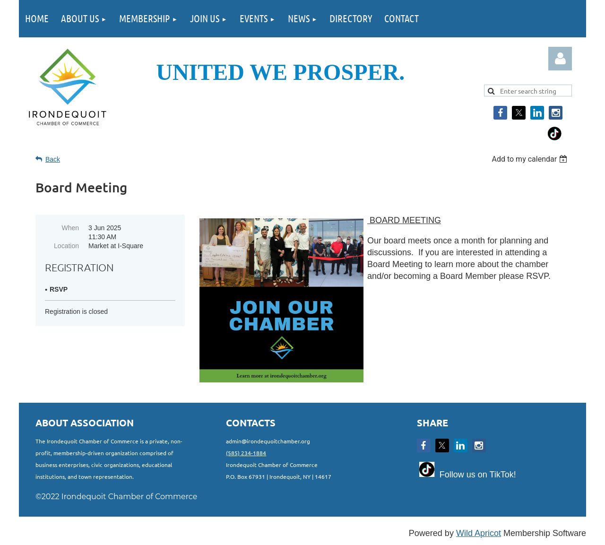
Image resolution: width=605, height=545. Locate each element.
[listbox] (531, 159)
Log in (560, 58)
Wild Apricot (478, 533)
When (70, 228)
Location (66, 246)
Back (52, 159)
